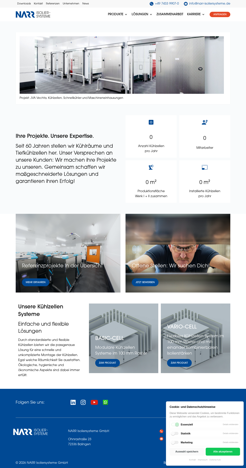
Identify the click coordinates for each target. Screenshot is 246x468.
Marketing (187, 442)
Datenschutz (215, 460)
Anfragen (220, 14)
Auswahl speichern (186, 451)
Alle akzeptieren (222, 451)
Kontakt (192, 460)
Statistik (185, 433)
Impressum (203, 460)
